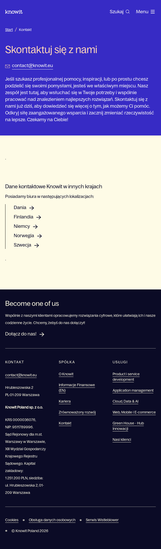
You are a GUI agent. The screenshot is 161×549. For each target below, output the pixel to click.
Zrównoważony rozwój (77, 412)
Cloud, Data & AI (125, 401)
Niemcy (22, 226)
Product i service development (126, 377)
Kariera (65, 401)
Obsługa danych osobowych (52, 520)
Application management (133, 390)
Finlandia (23, 216)
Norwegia (24, 235)
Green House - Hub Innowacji (128, 426)
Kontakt (25, 30)
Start (9, 30)
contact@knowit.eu (32, 65)
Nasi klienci (122, 439)
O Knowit (66, 374)
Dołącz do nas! (20, 334)
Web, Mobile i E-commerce (134, 412)
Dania (20, 207)
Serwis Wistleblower (102, 520)
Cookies (11, 520)
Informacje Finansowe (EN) (77, 387)
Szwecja (22, 245)
